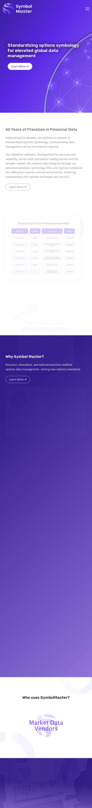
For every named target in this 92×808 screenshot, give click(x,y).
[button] (87, 9)
